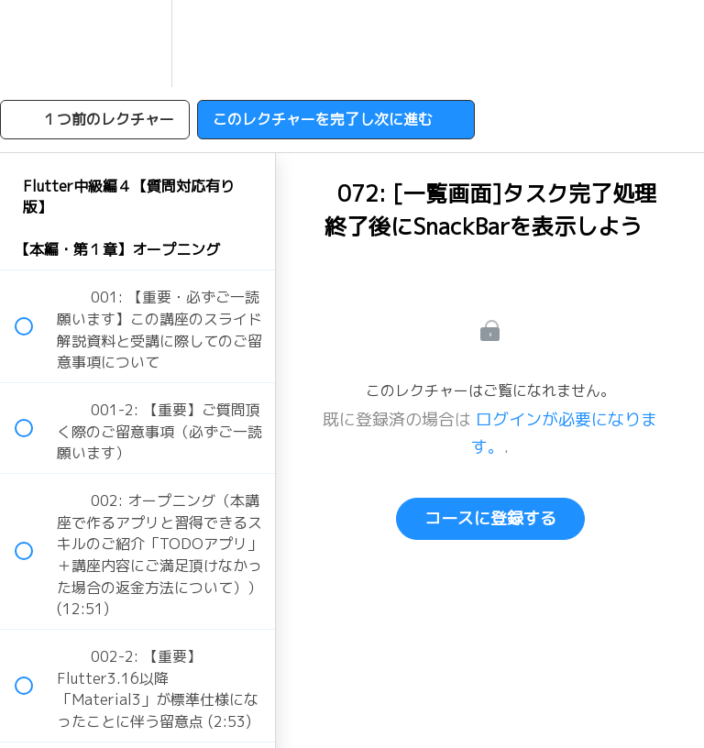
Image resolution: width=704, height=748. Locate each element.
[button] (34, 43)
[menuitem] (137, 43)
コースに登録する (490, 518)
